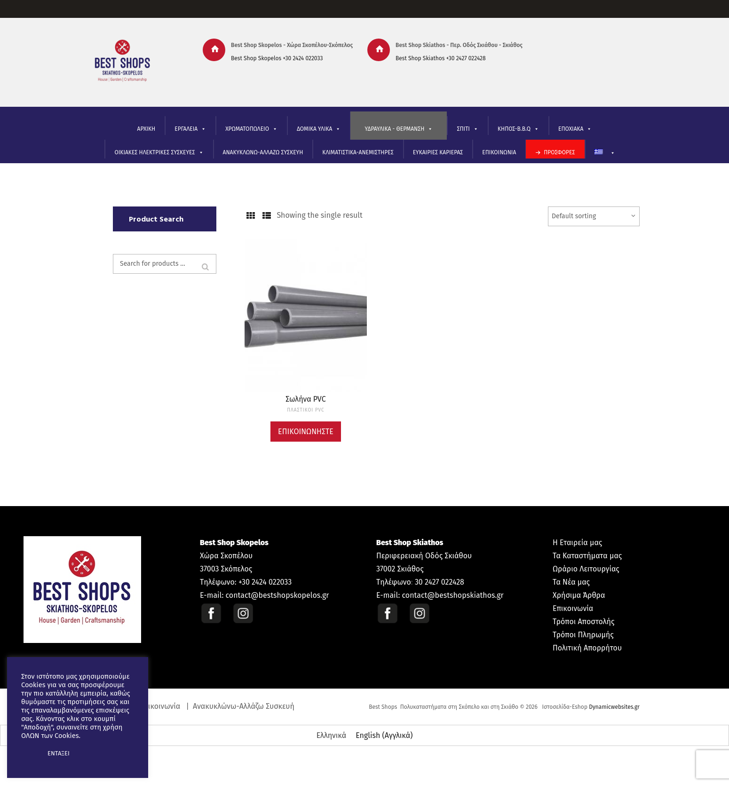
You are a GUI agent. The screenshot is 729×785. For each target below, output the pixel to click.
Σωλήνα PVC (305, 399)
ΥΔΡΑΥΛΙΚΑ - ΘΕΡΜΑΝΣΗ (398, 129)
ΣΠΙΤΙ (467, 129)
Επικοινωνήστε (305, 431)
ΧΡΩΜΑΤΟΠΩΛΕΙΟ (251, 129)
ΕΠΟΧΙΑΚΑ (575, 129)
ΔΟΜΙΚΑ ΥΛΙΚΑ (319, 129)
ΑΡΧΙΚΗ (146, 129)
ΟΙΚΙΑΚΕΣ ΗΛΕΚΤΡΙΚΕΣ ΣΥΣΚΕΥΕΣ (158, 152)
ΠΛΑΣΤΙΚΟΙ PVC (305, 410)
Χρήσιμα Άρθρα (579, 595)
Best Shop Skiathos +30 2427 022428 (441, 58)
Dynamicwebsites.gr (614, 707)
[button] (29, 753)
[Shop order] (594, 216)
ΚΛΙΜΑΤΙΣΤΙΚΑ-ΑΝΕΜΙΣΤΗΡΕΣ (357, 152)
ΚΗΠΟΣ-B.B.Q (518, 129)
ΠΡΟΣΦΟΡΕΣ (559, 152)
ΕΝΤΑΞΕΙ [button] (59, 753)
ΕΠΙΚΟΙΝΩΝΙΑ (499, 152)
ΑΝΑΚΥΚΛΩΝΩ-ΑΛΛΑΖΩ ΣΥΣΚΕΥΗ (263, 152)
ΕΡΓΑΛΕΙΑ (190, 129)
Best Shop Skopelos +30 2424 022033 (277, 58)
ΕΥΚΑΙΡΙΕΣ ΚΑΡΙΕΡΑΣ (438, 152)
